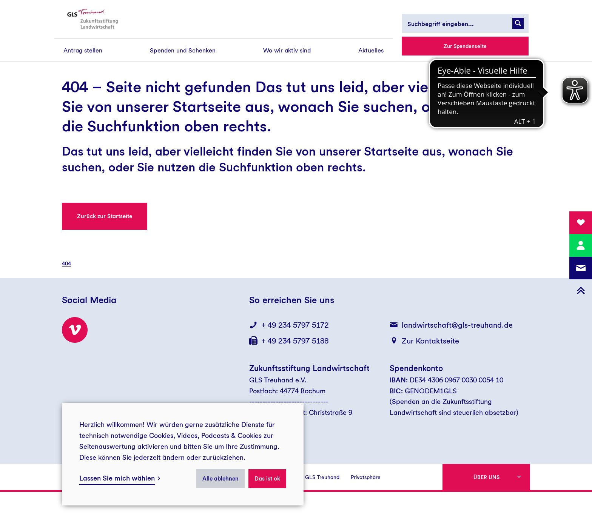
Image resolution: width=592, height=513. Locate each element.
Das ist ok (267, 478)
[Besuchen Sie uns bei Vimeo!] (75, 330)
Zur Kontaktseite (430, 340)
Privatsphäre (366, 477)
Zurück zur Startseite (104, 216)
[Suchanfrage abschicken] (518, 23)
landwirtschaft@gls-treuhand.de (457, 325)
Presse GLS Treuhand (313, 477)
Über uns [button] (486, 477)
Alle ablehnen (220, 478)
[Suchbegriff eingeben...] (465, 23)
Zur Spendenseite (465, 46)
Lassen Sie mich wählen (117, 478)
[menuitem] (82, 50)
